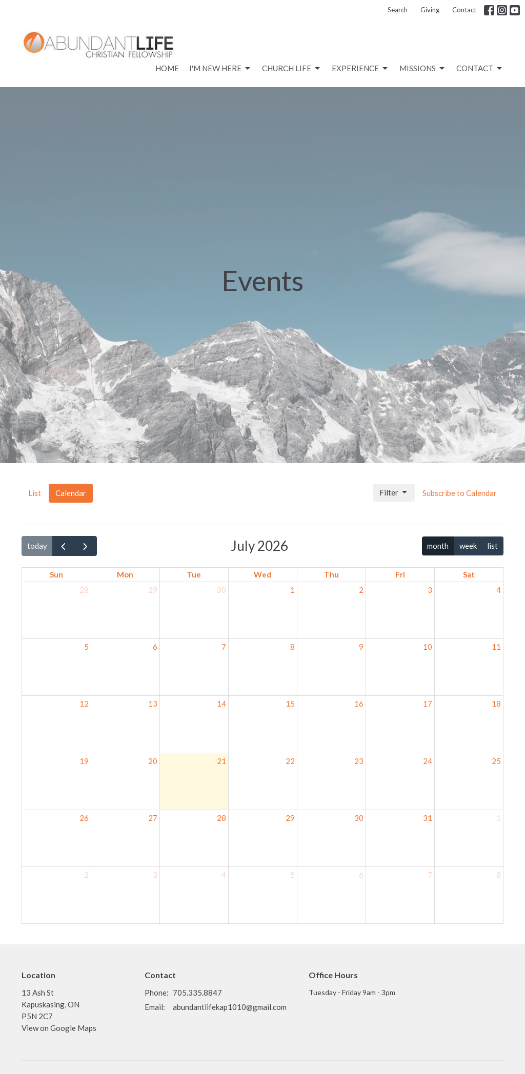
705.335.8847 (197, 992)
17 (427, 703)
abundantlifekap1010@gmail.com (230, 1006)
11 (496, 646)
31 (427, 817)
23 (359, 761)
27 (152, 817)
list (492, 545)
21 (221, 761)
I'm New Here (220, 69)
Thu (331, 574)
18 (496, 703)
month (438, 545)
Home (167, 68)
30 (221, 589)
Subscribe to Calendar (459, 493)
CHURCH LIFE (291, 69)
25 (496, 761)
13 (152, 703)
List (34, 493)
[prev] (63, 545)
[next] (85, 545)
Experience (360, 69)
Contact (464, 10)
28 (84, 589)
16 (359, 703)
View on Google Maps (59, 1027)
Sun (56, 574)
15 (290, 703)
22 (290, 761)
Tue (194, 574)
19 (84, 761)
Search (398, 10)
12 (84, 703)
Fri (400, 574)
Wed (262, 574)
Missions (422, 69)
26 (84, 817)
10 (427, 646)
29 (152, 589)
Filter (394, 492)
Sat (469, 574)
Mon (125, 574)
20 (152, 761)
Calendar (70, 493)
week (468, 545)
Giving (429, 10)
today (37, 545)
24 (427, 761)
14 (221, 703)
